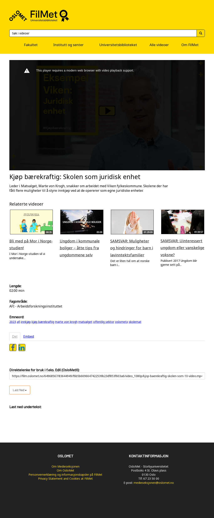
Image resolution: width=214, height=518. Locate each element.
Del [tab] (14, 336)
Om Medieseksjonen (65, 466)
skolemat (135, 322)
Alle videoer (159, 44)
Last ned (20, 390)
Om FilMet (190, 44)
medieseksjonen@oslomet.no (154, 483)
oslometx (121, 322)
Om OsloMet (65, 470)
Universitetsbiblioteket (118, 44)
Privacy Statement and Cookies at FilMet (65, 478)
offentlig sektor (103, 322)
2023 (12, 322)
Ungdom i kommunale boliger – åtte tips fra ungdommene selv (80, 247)
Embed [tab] (28, 336)
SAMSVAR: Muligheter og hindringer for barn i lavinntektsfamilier (131, 247)
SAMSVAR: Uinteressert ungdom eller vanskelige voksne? (182, 247)
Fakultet (31, 44)
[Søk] (103, 33)
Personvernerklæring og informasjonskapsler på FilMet (65, 475)
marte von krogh (66, 322)
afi (18, 322)
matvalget (85, 322)
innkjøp (26, 322)
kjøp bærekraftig (43, 322)
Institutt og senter (68, 44)
